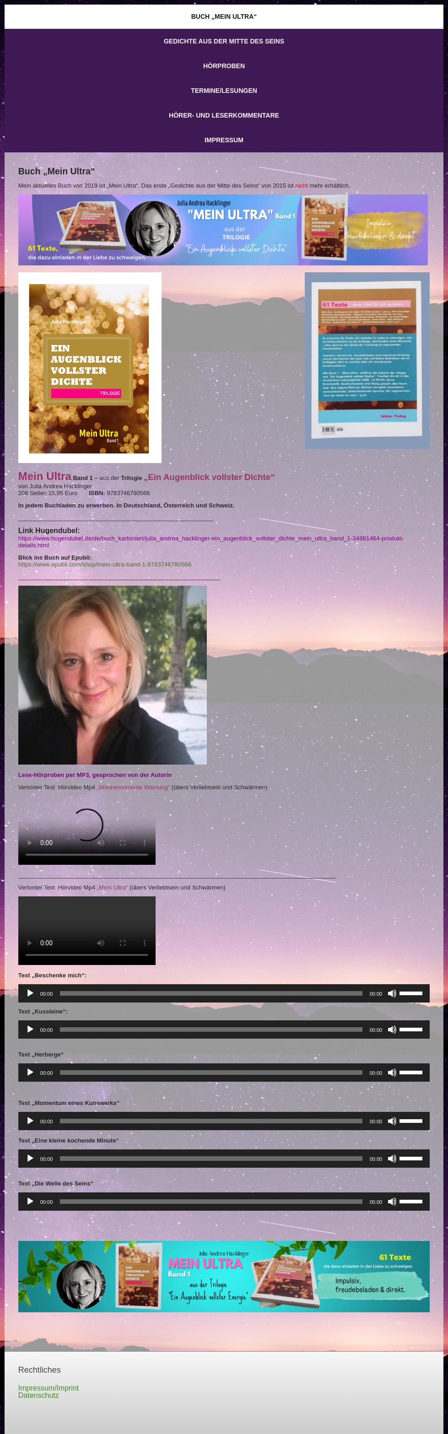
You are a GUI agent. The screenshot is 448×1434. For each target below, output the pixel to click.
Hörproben (224, 66)
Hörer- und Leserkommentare (224, 115)
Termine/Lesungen (224, 90)
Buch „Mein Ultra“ (224, 16)
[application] (224, 993)
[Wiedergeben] (30, 993)
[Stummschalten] (392, 993)
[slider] (211, 993)
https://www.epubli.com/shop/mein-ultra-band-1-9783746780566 (105, 564)
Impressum (224, 140)
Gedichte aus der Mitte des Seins (224, 41)
